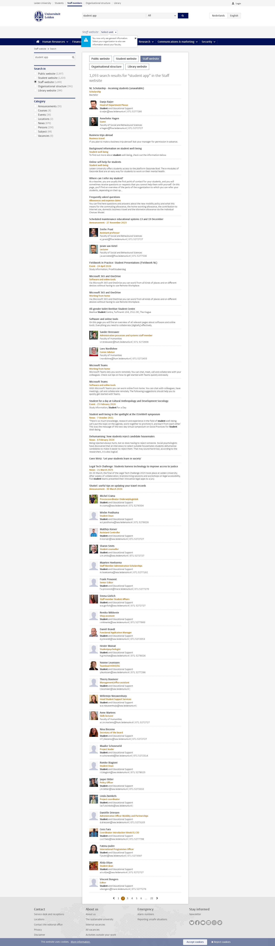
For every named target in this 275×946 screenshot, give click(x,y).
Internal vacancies (95, 924)
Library (117, 3)
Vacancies (54, 136)
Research (144, 42)
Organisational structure (98, 3)
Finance (77, 42)
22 (152, 898)
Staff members (74, 3)
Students (59, 3)
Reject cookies (222, 942)
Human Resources (53, 42)
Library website (54, 90)
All (149, 15)
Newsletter (195, 914)
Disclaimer (39, 935)
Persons (54, 127)
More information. (80, 942)
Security (207, 42)
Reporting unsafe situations (152, 919)
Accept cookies (195, 942)
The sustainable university (99, 919)
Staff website (40, 48)
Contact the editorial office (48, 924)
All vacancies (92, 929)
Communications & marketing (176, 42)
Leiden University (42, 3)
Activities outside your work (101, 935)
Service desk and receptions (49, 914)
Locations (54, 119)
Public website (54, 74)
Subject (54, 132)
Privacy (38, 929)
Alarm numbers (146, 914)
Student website (54, 78)
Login (238, 3)
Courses (54, 110)
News (54, 123)
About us (91, 914)
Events (54, 115)
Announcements (54, 106)
